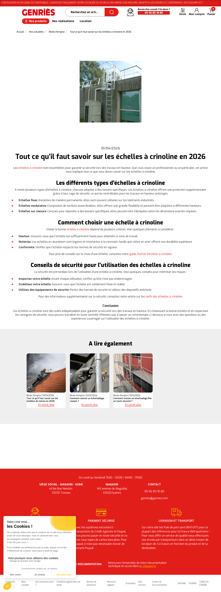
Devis (182, 14)
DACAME (182, 583)
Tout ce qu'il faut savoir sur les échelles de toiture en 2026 (42, 400)
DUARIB (192, 583)
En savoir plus (46, 404)
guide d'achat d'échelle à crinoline (150, 254)
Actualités (131, 583)
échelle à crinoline (78, 229)
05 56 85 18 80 (154, 12)
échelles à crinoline (30, 168)
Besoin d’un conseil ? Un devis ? (154, 9)
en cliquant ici (147, 566)
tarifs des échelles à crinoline (164, 296)
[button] (211, 12)
